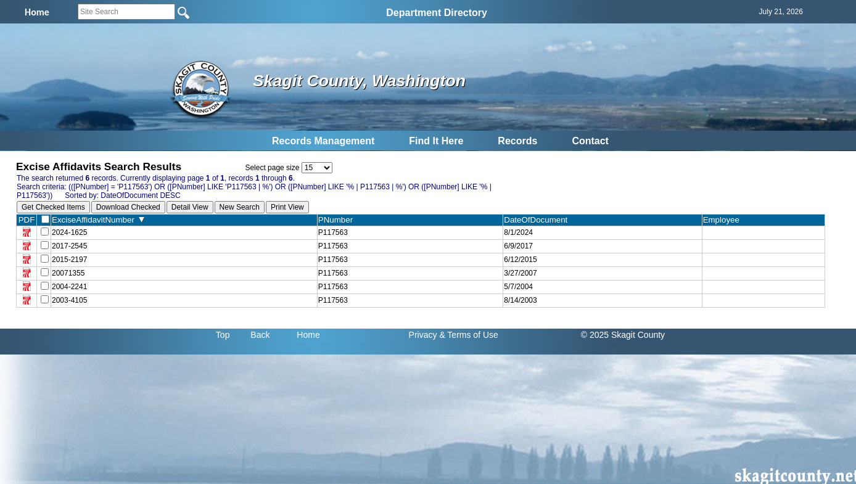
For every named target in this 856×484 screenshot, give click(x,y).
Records (517, 141)
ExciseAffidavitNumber (98, 219)
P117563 (333, 232)
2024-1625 (69, 232)
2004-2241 (69, 286)
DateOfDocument (538, 219)
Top (223, 335)
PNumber (338, 219)
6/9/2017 (518, 246)
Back (260, 335)
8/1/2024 (518, 232)
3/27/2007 (520, 273)
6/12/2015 (520, 259)
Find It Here (436, 141)
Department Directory (436, 12)
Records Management (323, 141)
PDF (27, 219)
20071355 (68, 273)
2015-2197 (69, 259)
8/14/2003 (520, 300)
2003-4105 (69, 300)
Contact (590, 141)
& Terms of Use (468, 335)
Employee (724, 219)
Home (308, 335)
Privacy (423, 335)
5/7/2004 (518, 286)
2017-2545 (69, 246)
